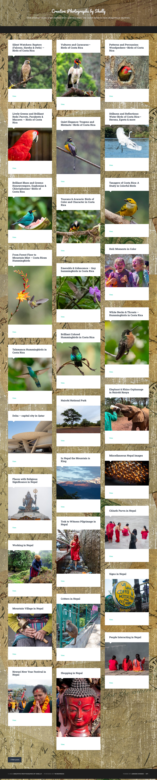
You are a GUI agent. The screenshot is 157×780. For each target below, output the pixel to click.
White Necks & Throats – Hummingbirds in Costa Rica (125, 315)
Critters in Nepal (70, 599)
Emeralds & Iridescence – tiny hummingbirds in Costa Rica (78, 271)
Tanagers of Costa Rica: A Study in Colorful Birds (124, 185)
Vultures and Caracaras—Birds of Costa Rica (78, 47)
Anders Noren (138, 775)
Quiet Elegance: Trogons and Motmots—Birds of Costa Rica (78, 124)
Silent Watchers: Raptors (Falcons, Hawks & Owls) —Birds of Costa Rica (28, 48)
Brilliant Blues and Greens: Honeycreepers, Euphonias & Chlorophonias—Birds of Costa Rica (29, 188)
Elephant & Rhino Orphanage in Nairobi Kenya (125, 392)
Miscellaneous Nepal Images (125, 456)
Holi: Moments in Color (122, 250)
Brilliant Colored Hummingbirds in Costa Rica (77, 337)
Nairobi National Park (73, 401)
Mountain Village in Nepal (27, 609)
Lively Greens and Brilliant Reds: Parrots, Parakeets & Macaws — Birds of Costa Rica (29, 117)
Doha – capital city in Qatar (28, 416)
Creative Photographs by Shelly (78, 11)
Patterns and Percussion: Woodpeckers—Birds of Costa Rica (126, 48)
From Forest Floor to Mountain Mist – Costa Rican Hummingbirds (29, 258)
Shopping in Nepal (71, 674)
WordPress (59, 775)
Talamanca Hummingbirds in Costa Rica (29, 352)
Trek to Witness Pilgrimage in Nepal (78, 524)
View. (14, 97)
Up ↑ (147, 775)
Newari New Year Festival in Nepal (29, 674)
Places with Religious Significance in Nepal (24, 481)
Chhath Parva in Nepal (122, 511)
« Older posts (15, 761)
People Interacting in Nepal (125, 638)
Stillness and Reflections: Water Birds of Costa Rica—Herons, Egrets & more (125, 117)
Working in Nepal (22, 546)
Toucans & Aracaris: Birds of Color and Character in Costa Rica (77, 202)
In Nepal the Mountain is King (78, 459)
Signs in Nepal (117, 575)
